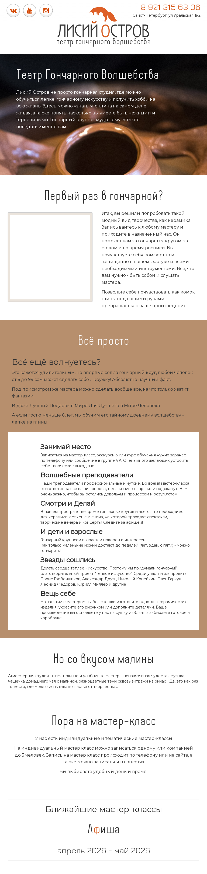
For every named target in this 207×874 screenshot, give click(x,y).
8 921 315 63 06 (171, 7)
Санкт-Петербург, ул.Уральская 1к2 (167, 15)
